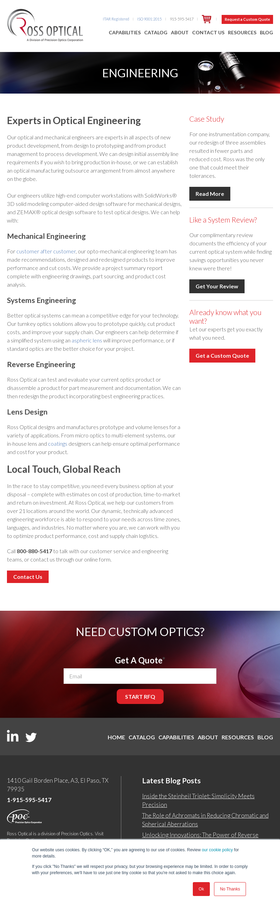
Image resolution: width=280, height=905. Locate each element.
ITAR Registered (116, 19)
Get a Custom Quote (222, 355)
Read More (210, 193)
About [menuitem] (180, 32)
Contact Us (27, 576)
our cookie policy (217, 849)
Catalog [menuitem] (155, 32)
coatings (57, 443)
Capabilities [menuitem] (125, 32)
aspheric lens (87, 340)
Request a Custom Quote (247, 19)
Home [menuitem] (107, 737)
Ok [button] (201, 889)
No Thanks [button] (230, 889)
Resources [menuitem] (242, 32)
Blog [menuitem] (266, 32)
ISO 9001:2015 (149, 19)
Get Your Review (217, 286)
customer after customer (46, 251)
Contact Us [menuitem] (208, 32)
